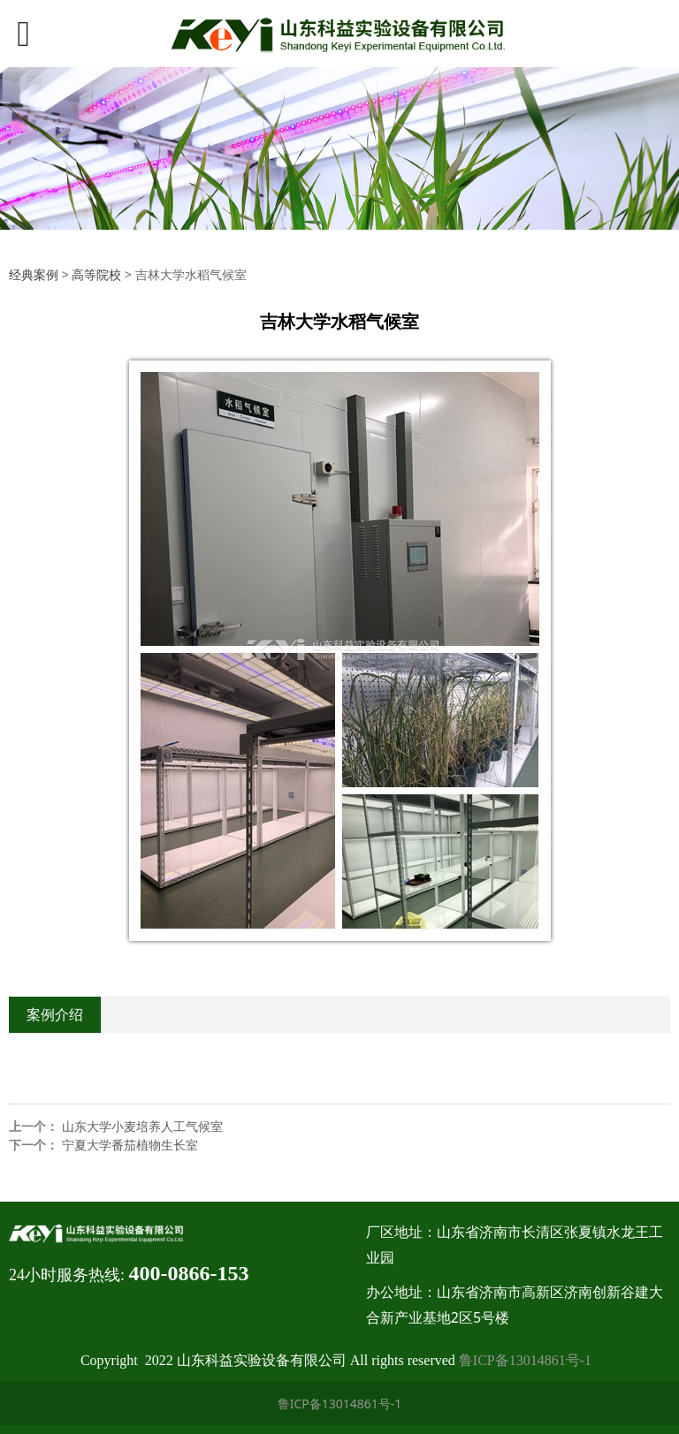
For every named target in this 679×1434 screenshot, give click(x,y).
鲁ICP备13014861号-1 (525, 1360)
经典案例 (33, 274)
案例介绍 (55, 1014)
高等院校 (96, 274)
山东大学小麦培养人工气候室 (142, 1126)
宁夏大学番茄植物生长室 (130, 1144)
